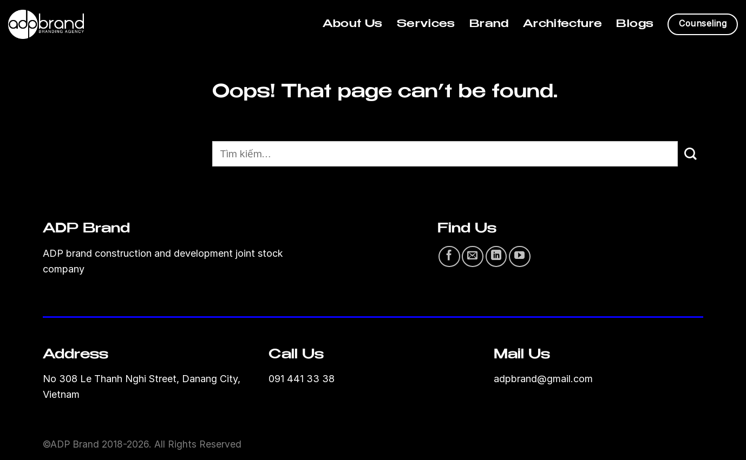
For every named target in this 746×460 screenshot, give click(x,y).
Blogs (634, 24)
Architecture (563, 24)
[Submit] (690, 153)
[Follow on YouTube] (520, 257)
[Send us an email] (472, 257)
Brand (489, 24)
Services (426, 24)
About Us (353, 24)
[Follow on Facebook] (449, 257)
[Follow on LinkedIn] (496, 257)
